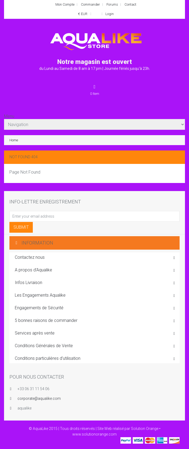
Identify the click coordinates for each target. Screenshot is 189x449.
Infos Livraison (95, 283)
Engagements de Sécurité (95, 308)
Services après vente (95, 333)
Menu (9, 116)
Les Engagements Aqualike (95, 296)
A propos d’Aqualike (95, 270)
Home (13, 140)
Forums (112, 4)
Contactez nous (95, 258)
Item (94, 90)
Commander (90, 4)
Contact (130, 4)
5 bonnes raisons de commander (95, 321)
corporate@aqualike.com (39, 398)
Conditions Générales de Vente (95, 346)
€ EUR (85, 14)
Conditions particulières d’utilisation (95, 359)
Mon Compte (64, 4)
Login (107, 14)
